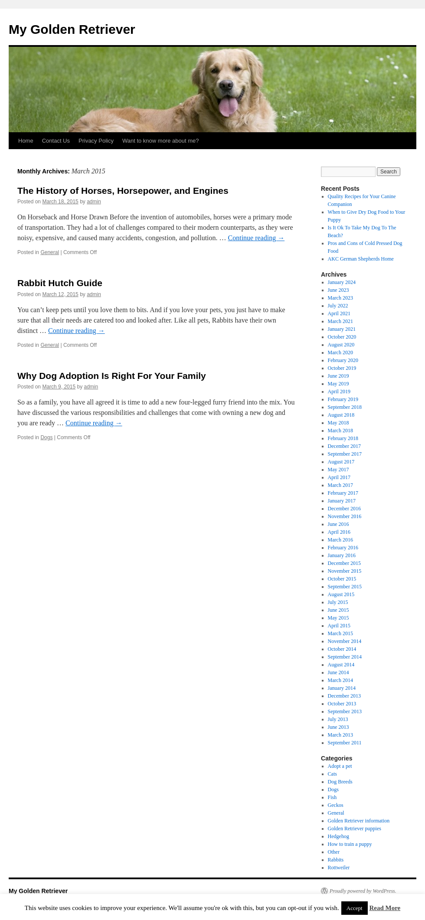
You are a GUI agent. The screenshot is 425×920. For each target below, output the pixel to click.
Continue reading (256, 237)
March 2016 (340, 540)
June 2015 (338, 610)
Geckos (335, 805)
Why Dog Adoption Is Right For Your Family (111, 376)
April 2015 (339, 626)
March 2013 (340, 735)
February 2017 (343, 493)
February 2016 (343, 548)
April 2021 (339, 313)
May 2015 (338, 618)
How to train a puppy (350, 844)
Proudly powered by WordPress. (363, 891)
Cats (332, 774)
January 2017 (342, 501)
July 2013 (338, 719)
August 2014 (341, 665)
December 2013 (344, 696)
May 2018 (338, 423)
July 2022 (338, 306)
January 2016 (342, 555)
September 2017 (345, 454)
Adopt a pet (340, 766)
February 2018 (343, 438)
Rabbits (336, 860)
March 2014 (340, 680)
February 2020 (343, 360)
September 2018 (345, 407)
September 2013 (345, 711)
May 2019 (338, 384)
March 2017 (340, 485)
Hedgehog (338, 836)
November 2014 (345, 641)
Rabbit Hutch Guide (59, 283)
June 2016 (338, 524)
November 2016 (345, 516)
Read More (384, 907)
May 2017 (338, 470)
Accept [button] (355, 908)
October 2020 (342, 337)
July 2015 (338, 602)
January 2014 (342, 688)
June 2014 (338, 672)
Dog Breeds (340, 782)
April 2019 (339, 391)
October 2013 (342, 704)
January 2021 (342, 329)
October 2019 (342, 368)
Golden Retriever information (359, 821)
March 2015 (340, 633)
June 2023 (338, 290)
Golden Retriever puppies (354, 828)
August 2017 (341, 462)
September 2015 (345, 587)
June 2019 (338, 376)
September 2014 (345, 657)
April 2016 (339, 532)
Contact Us (56, 140)
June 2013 (338, 727)
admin (94, 202)
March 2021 (340, 321)
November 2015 (345, 571)
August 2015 (341, 594)
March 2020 (340, 352)
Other (334, 852)
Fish (332, 797)
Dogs (46, 437)
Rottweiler (339, 868)
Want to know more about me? (160, 140)
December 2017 (344, 446)
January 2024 (342, 282)
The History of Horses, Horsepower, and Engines (123, 191)
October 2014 (342, 649)
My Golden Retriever (72, 29)
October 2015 (342, 579)
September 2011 (345, 743)
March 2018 (340, 430)
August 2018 (341, 415)
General (49, 252)
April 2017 (339, 477)
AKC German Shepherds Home (361, 259)
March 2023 (340, 298)
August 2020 (341, 345)
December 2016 (344, 509)
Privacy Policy (96, 140)
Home (25, 140)
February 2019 (343, 399)
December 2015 (344, 563)
